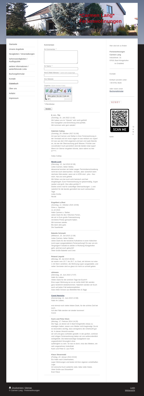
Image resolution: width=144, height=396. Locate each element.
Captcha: (54, 86)
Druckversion (16, 388)
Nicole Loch (56, 162)
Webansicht (130, 390)
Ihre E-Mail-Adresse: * (59, 73)
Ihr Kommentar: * (50, 49)
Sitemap (28, 388)
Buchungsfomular (116, 91)
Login (132, 388)
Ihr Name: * (48, 66)
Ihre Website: (49, 79)
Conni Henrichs (57, 296)
